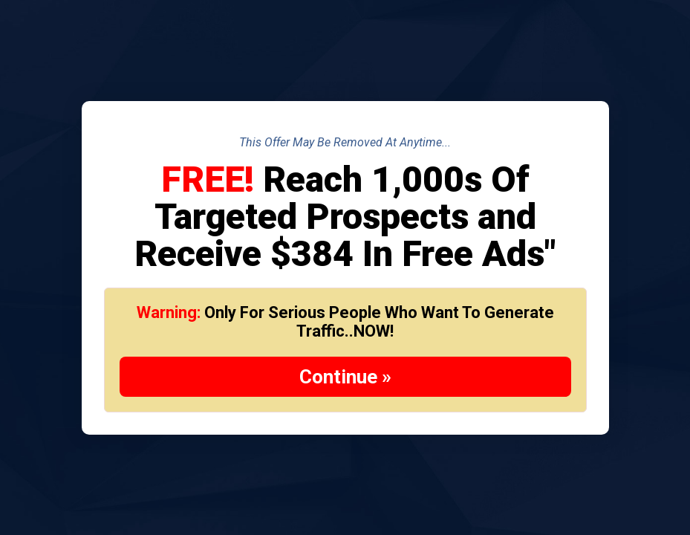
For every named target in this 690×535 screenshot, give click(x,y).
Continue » (345, 377)
